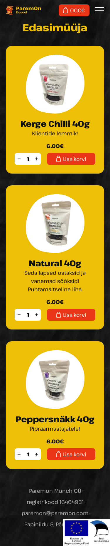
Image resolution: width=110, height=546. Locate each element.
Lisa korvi (71, 158)
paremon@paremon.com (55, 513)
